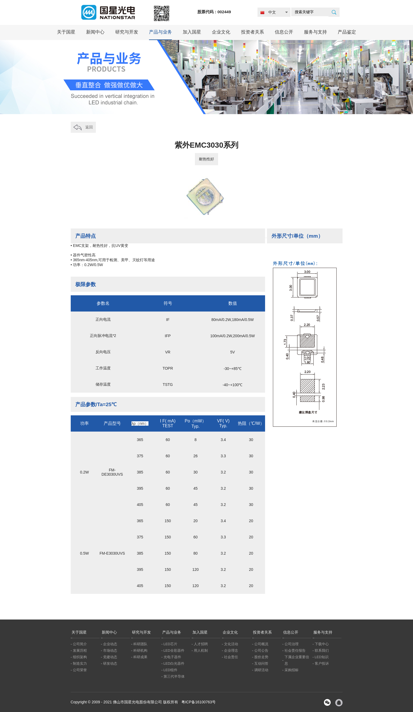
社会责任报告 (295, 650)
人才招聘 (201, 644)
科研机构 (140, 650)
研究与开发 (126, 32)
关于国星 (66, 32)
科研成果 (140, 657)
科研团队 (140, 644)
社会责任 (231, 657)
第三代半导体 (174, 676)
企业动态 (110, 644)
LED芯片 (170, 644)
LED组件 (170, 670)
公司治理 (292, 644)
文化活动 (231, 644)
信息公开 (284, 32)
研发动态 (110, 663)
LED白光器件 (174, 663)
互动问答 (261, 663)
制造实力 (80, 663)
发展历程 (80, 650)
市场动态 (110, 650)
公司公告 (261, 650)
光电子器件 (172, 657)
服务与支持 (315, 32)
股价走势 (261, 657)
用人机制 (201, 650)
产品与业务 (160, 32)
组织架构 (80, 657)
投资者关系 (252, 32)
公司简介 (80, 644)
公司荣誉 (80, 670)
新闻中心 (95, 32)
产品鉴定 (347, 32)
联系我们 (322, 650)
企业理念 (231, 650)
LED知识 (322, 657)
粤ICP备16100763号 (198, 702)
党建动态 (110, 657)
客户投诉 (322, 663)
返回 (89, 127)
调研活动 (261, 670)
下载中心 (322, 644)
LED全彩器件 (174, 650)
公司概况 (261, 644)
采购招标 (292, 670)
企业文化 (221, 32)
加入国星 (192, 32)
